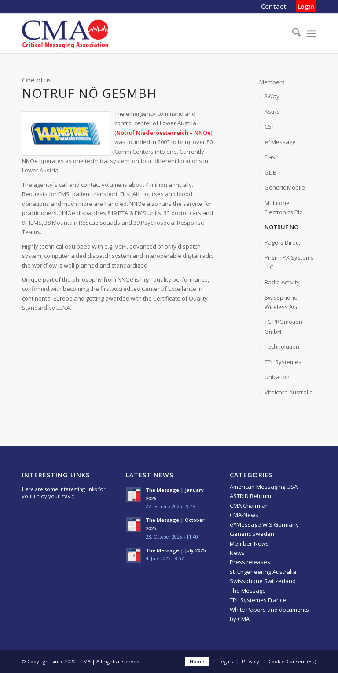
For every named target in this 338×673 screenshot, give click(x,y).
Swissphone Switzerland (263, 581)
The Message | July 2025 (176, 550)
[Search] (292, 33)
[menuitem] (274, 6)
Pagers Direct (282, 242)
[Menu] (311, 33)
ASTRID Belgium (250, 496)
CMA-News (244, 515)
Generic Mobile (285, 187)
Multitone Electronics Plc (283, 207)
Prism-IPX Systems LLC (289, 262)
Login (306, 6)
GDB (270, 172)
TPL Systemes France (258, 600)
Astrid (272, 111)
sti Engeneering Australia (263, 572)
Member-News (249, 543)
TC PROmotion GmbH (283, 326)
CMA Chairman (249, 505)
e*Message (280, 142)
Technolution (282, 346)
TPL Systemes (283, 362)
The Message (248, 591)
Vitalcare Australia (289, 392)
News (237, 553)
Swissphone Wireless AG (281, 302)
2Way (272, 96)
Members (272, 82)
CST (270, 126)
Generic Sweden (252, 534)
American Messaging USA (264, 487)
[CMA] (65, 33)
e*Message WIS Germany (264, 524)
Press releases (250, 562)
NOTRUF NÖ (281, 227)
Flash (272, 157)
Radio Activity (282, 282)
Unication (277, 377)
